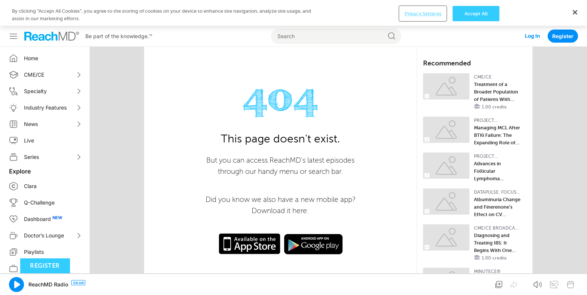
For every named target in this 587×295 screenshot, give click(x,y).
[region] (293, 13)
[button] (16, 284)
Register (563, 36)
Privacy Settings (423, 13)
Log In (532, 36)
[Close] (575, 12)
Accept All (476, 13)
